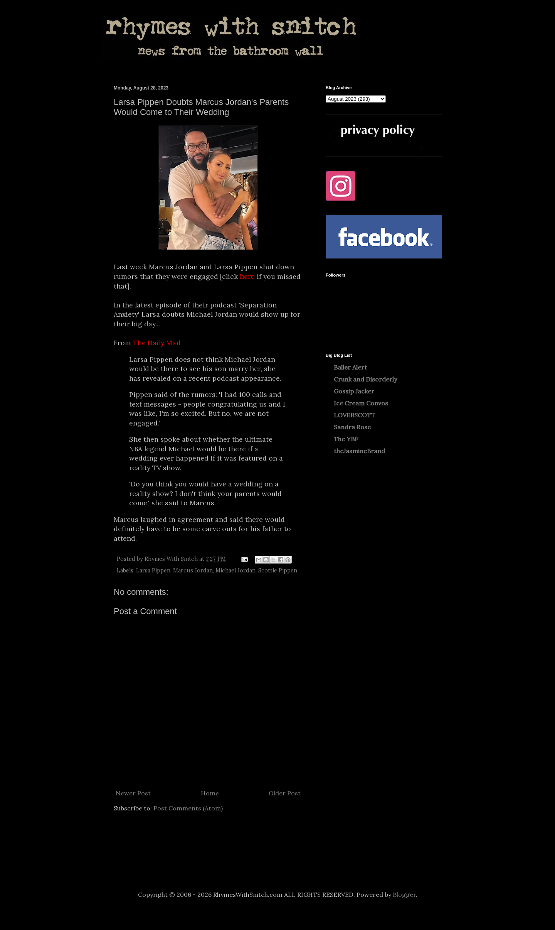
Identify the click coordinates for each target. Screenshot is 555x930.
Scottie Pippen (277, 570)
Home (210, 793)
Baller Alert (350, 367)
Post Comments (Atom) (188, 808)
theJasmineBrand (359, 451)
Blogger (404, 894)
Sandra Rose (352, 427)
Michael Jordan (235, 570)
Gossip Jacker (354, 391)
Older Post (285, 793)
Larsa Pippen (153, 570)
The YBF (346, 439)
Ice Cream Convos (361, 403)
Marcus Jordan (193, 570)
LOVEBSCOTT (354, 415)
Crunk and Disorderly (365, 379)
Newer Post (133, 793)
